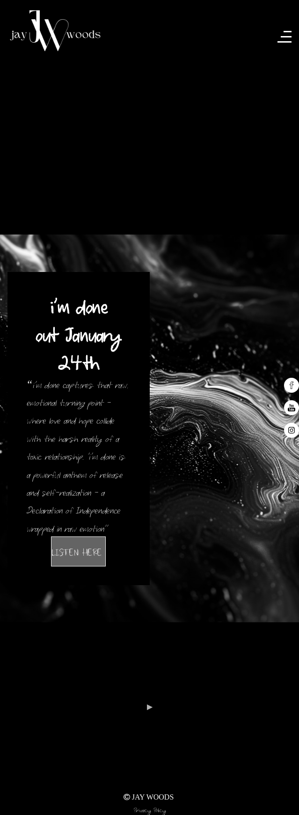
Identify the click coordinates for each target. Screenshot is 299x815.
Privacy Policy (149, 809)
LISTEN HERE (78, 551)
